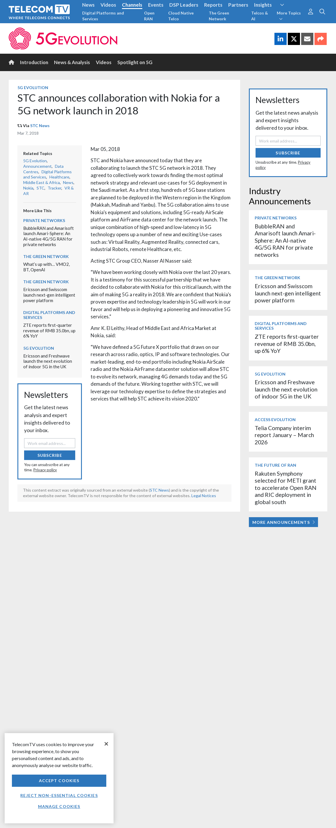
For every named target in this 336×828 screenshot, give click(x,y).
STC (40, 187)
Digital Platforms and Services (103, 15)
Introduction (34, 62)
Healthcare (59, 176)
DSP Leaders (183, 5)
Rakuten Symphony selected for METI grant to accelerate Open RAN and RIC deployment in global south (286, 487)
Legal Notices (203, 495)
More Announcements (283, 522)
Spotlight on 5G (134, 62)
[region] (59, 778)
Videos (108, 5)
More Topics (289, 15)
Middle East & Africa (41, 182)
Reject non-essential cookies (59, 795)
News (88, 5)
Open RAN (149, 15)
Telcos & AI (259, 15)
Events (155, 5)
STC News (40, 125)
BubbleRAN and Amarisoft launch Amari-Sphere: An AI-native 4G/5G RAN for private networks (48, 236)
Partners (238, 5)
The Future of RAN (275, 465)
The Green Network (219, 15)
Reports (213, 5)
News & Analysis (72, 62)
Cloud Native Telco (181, 15)
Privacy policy (45, 470)
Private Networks (44, 220)
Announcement (37, 166)
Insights (263, 5)
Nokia (28, 187)
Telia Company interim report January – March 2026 (284, 435)
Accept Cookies (59, 780)
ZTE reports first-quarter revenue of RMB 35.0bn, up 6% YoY (49, 330)
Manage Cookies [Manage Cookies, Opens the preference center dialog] (59, 806)
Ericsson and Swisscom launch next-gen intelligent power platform (49, 295)
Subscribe (49, 455)
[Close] (106, 743)
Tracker (54, 187)
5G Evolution (32, 87)
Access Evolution (275, 419)
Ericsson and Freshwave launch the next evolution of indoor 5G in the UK (47, 361)
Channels (132, 5)
